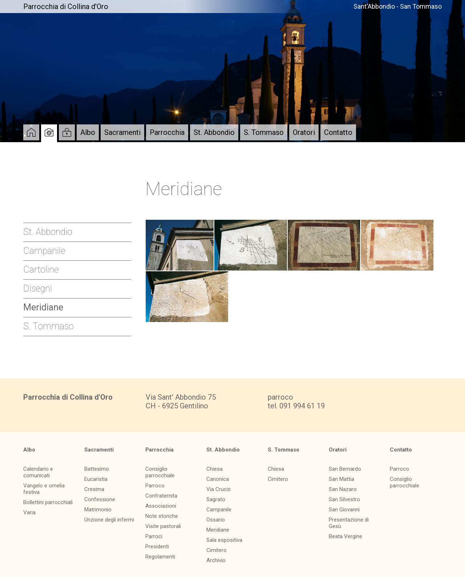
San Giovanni (344, 509)
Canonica (217, 479)
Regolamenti (160, 556)
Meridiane (43, 307)
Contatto (338, 132)
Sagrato (215, 499)
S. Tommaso (264, 132)
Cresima (94, 489)
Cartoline (41, 269)
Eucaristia (96, 479)
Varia (29, 512)
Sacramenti (122, 132)
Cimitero (216, 550)
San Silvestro (344, 499)
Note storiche (161, 516)
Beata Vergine (345, 536)
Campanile (44, 251)
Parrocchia (167, 132)
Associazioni (160, 506)
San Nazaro (343, 489)
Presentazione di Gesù (349, 522)
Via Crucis (218, 489)
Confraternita (161, 495)
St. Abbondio (214, 132)
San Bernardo (345, 469)
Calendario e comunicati (38, 472)
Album (49, 132)
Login (66, 132)
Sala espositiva (224, 540)
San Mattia (341, 479)
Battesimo (96, 469)
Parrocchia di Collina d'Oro (65, 6)
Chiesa (214, 469)
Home (31, 132)
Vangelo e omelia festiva (44, 488)
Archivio (216, 560)
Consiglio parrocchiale (160, 472)
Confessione (99, 499)
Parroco (155, 485)
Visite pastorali (163, 526)
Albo (87, 132)
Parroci (153, 536)
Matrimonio (98, 509)
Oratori (304, 132)
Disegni (37, 288)
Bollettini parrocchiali (48, 502)
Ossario (215, 519)
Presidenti (157, 546)
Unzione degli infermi (109, 519)
